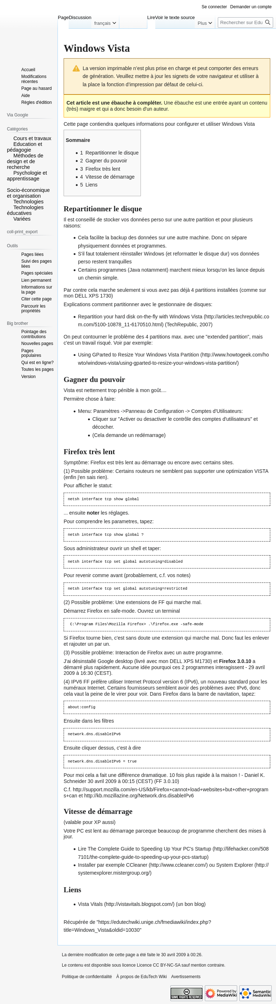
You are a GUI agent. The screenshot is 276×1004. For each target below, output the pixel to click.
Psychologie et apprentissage (27, 175)
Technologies (28, 201)
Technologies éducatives (25, 210)
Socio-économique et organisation (28, 193)
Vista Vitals (90, 904)
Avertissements (186, 976)
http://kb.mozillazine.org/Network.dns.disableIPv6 (139, 795)
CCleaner (136, 865)
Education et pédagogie (24, 147)
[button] (9, 138)
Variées (22, 219)
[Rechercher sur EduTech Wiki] (245, 22)
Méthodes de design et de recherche (25, 161)
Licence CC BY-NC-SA (158, 965)
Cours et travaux (32, 138)
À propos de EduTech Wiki (141, 976)
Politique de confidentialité (87, 976)
